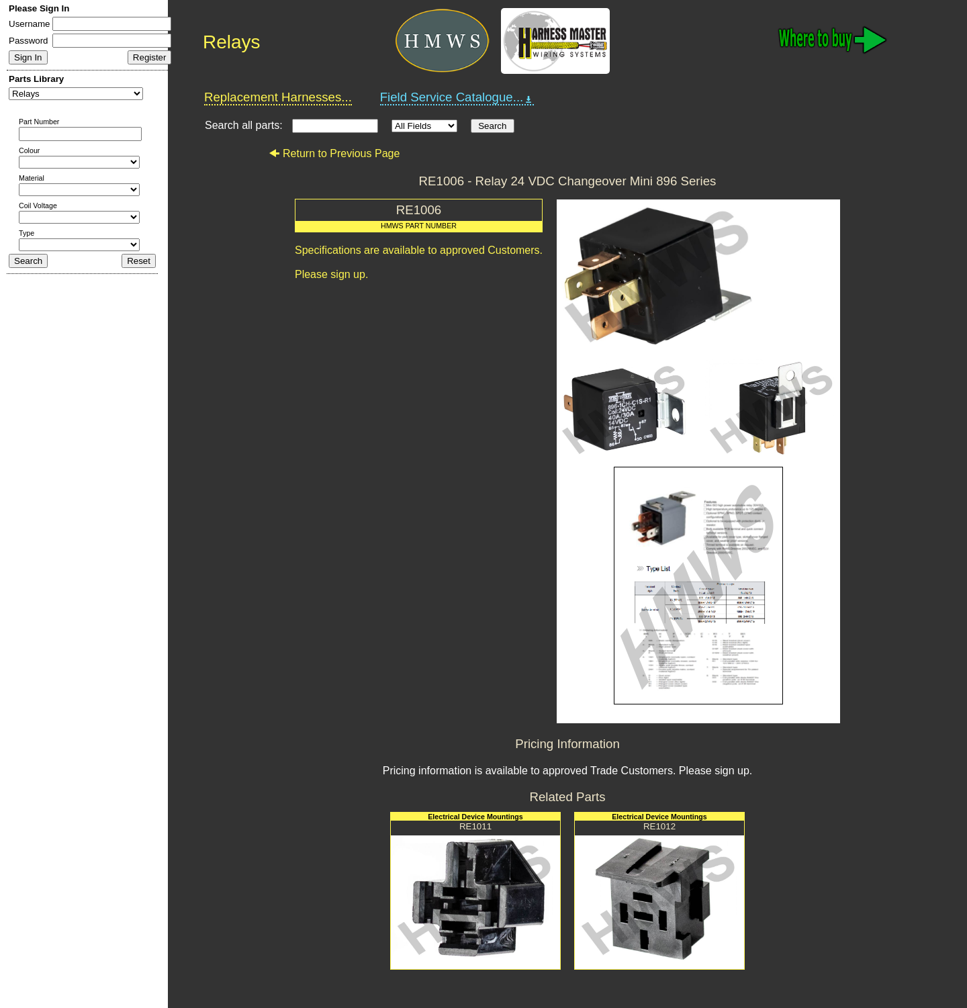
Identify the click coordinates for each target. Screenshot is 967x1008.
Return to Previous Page (334, 153)
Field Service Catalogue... (457, 97)
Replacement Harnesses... (278, 97)
